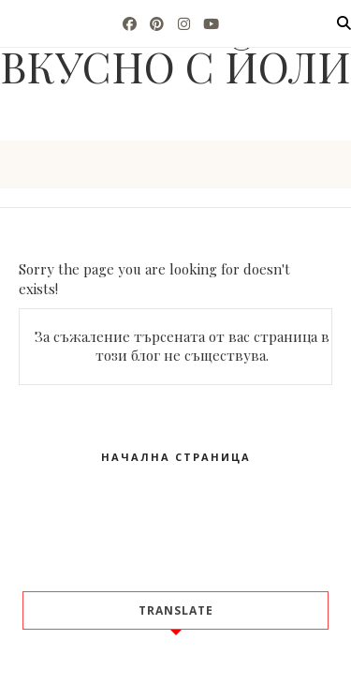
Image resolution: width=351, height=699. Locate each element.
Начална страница (176, 457)
